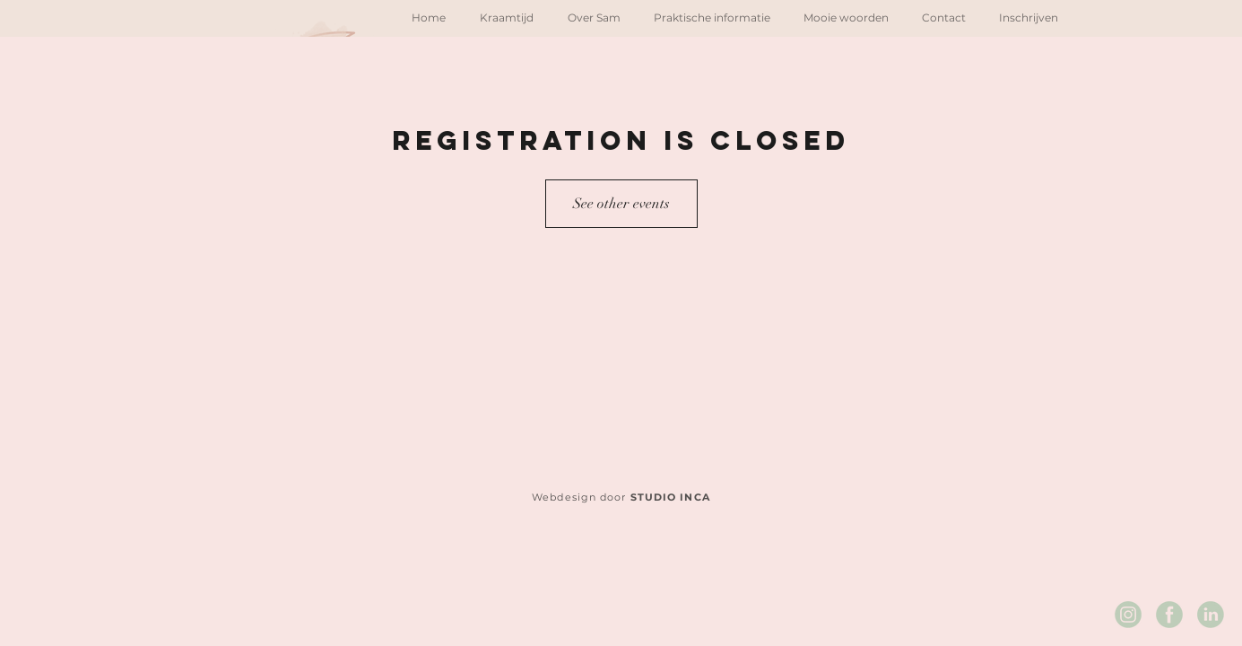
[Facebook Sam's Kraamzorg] (1169, 614)
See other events (621, 204)
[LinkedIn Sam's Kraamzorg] (1210, 614)
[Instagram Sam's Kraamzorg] (1128, 614)
